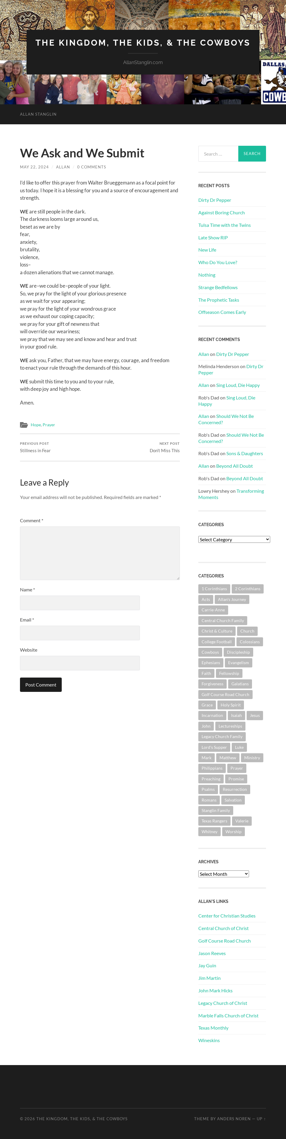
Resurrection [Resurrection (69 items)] (235, 789)
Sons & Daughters (244, 453)
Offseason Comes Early (222, 312)
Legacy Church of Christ (222, 1003)
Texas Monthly (213, 1027)
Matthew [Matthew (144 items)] (227, 757)
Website (28, 650)
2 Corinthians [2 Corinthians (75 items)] (247, 588)
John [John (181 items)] (206, 726)
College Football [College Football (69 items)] (217, 641)
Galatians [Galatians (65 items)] (240, 683)
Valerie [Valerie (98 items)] (241, 820)
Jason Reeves (212, 953)
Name (27, 589)
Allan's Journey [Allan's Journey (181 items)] (232, 599)
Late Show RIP (213, 237)
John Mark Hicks (215, 990)
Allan (63, 167)
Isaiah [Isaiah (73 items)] (236, 715)
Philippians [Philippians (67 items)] (212, 768)
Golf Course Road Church (224, 940)
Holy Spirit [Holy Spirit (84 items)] (231, 704)
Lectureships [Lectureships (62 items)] (230, 726)
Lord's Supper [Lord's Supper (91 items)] (214, 747)
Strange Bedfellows (218, 287)
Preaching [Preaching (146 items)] (211, 778)
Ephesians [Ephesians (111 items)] (211, 662)
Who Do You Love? (217, 262)
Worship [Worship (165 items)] (233, 831)
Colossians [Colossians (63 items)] (250, 641)
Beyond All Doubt (234, 466)
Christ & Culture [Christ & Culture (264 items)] (217, 630)
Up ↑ (261, 1118)
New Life (207, 249)
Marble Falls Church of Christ (228, 1015)
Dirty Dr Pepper (214, 200)
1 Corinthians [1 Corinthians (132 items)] (214, 588)
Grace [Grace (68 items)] (207, 704)
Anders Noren (234, 1118)
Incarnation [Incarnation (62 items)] (212, 715)
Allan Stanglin (38, 114)
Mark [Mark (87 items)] (206, 757)
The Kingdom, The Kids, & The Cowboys (143, 43)
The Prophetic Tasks (218, 300)
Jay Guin (207, 965)
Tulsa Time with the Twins (224, 225)
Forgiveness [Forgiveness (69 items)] (212, 683)
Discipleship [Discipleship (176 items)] (238, 652)
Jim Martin (209, 978)
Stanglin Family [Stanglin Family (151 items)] (216, 810)
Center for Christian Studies (227, 915)
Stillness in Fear (35, 447)
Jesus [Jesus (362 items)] (255, 715)
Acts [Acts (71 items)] (206, 599)
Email (27, 619)
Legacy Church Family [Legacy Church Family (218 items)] (222, 736)
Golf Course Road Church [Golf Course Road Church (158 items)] (225, 694)
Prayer (49, 424)
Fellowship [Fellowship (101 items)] (229, 673)
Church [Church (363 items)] (247, 630)
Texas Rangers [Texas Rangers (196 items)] (214, 820)
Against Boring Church (221, 212)
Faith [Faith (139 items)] (206, 673)
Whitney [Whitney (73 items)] (209, 831)
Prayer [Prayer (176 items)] (237, 768)
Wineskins (209, 1040)
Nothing (206, 275)
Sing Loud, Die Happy (238, 385)
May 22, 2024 (34, 167)
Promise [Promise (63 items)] (236, 778)
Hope (36, 424)
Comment (31, 520)
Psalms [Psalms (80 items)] (208, 789)
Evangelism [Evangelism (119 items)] (238, 662)
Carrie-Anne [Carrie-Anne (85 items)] (213, 609)
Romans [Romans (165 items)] (209, 799)
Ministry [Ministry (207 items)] (252, 757)
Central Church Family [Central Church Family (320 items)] (223, 620)
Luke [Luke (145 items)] (239, 747)
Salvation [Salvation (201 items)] (233, 799)
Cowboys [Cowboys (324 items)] (210, 652)
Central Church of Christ (223, 928)
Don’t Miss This (165, 447)
